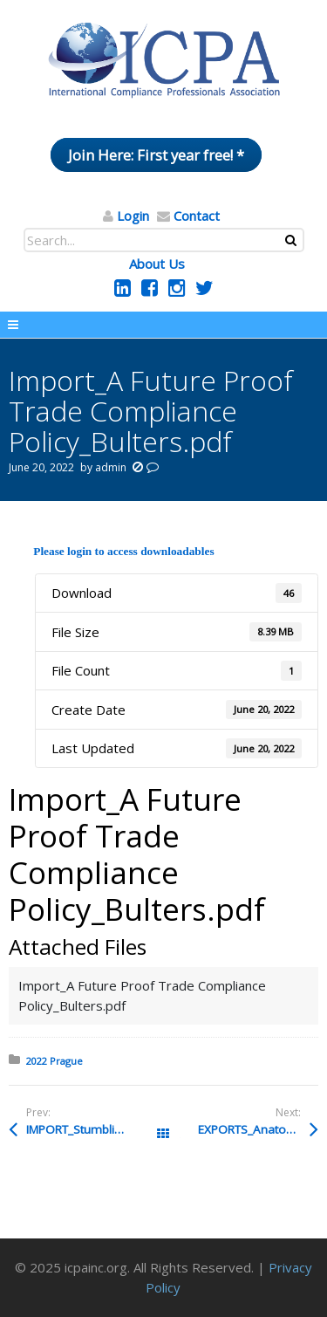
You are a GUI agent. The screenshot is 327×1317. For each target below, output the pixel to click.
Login (133, 215)
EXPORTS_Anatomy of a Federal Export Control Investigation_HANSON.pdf (257, 1129)
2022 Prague (54, 1060)
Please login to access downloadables (123, 551)
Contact (197, 215)
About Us (157, 263)
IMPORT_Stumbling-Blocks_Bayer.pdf (94, 1129)
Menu (163, 325)
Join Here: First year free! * (156, 155)
